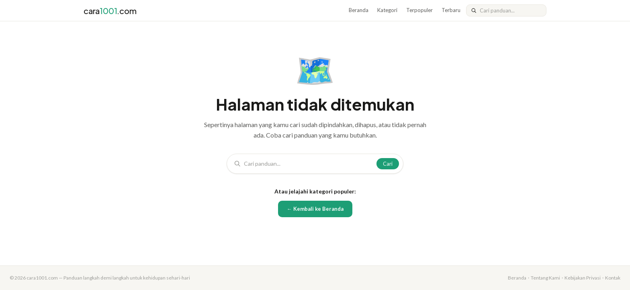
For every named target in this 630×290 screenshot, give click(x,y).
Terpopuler (419, 10)
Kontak (612, 278)
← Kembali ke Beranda (315, 209)
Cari (388, 163)
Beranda (358, 10)
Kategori (387, 10)
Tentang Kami (545, 278)
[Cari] (510, 10)
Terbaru (451, 10)
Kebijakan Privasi (583, 278)
